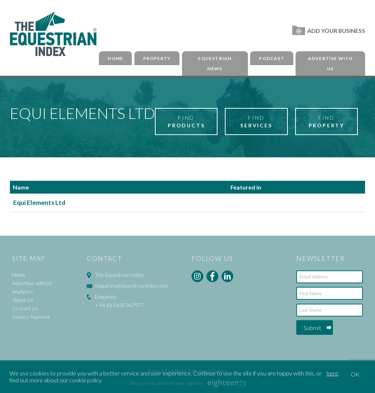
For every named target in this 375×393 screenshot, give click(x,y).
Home (115, 58)
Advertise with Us (330, 64)
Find (186, 122)
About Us (22, 300)
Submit (312, 327)
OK (355, 374)
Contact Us (25, 308)
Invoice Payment (31, 317)
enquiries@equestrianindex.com (131, 285)
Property (157, 58)
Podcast (271, 58)
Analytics (22, 291)
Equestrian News (214, 64)
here (332, 373)
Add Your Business (328, 30)
